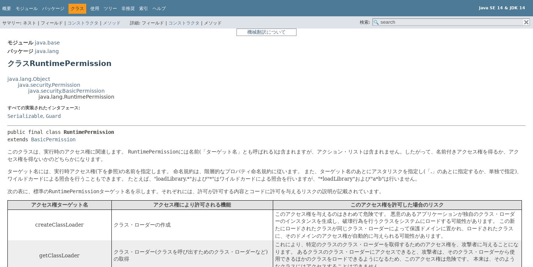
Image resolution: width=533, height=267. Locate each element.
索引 (143, 8)
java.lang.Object (28, 79)
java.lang (47, 51)
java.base (47, 43)
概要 (6, 8)
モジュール (27, 8)
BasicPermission (53, 139)
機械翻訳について (266, 32)
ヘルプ (159, 8)
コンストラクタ (82, 23)
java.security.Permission (49, 85)
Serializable (25, 116)
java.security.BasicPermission (66, 91)
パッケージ (53, 8)
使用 (94, 8)
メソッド (112, 23)
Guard (53, 116)
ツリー (110, 8)
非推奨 (128, 8)
